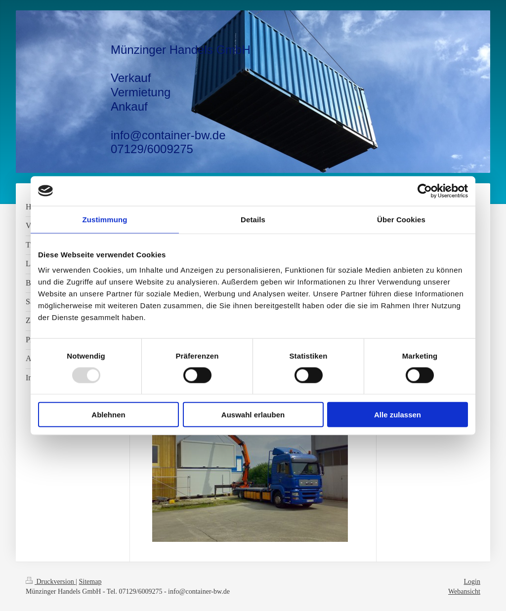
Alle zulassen (397, 414)
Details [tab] (253, 219)
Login (472, 581)
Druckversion (51, 581)
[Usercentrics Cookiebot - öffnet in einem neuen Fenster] (424, 190)
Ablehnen (108, 414)
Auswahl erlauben (253, 414)
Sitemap (90, 581)
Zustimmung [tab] (105, 219)
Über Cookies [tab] (401, 219)
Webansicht (464, 591)
